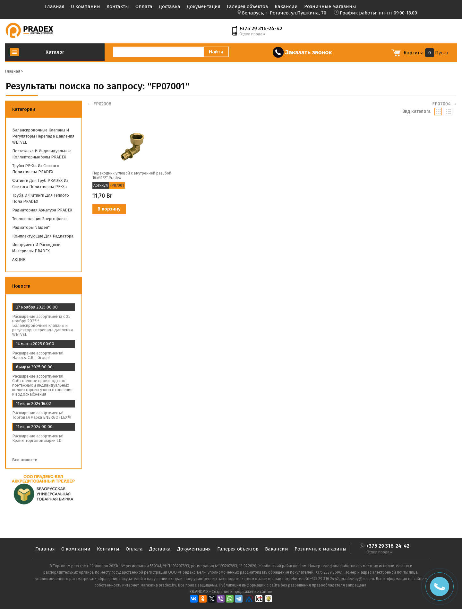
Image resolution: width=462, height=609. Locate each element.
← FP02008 (99, 104)
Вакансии (286, 6)
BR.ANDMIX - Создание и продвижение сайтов (231, 591)
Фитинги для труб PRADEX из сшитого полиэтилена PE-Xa (40, 183)
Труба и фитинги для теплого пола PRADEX (40, 198)
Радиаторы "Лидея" (31, 227)
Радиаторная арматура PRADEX (42, 210)
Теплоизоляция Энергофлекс (39, 218)
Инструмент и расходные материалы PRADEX (36, 247)
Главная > (14, 71)
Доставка (169, 6)
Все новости (27, 459)
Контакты (118, 6)
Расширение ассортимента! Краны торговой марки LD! (37, 438)
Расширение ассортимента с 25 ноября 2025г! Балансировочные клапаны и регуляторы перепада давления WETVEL (42, 325)
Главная (54, 6)
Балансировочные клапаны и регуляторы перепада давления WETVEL (43, 136)
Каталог (55, 52)
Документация (203, 6)
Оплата (143, 6)
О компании (85, 6)
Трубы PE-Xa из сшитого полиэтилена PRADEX (35, 168)
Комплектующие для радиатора (42, 236)
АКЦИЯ (18, 259)
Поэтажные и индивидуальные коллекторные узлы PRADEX (42, 153)
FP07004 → (444, 104)
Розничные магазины (330, 6)
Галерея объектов (247, 6)
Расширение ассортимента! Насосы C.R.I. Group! (37, 355)
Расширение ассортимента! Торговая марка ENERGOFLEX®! (41, 415)
